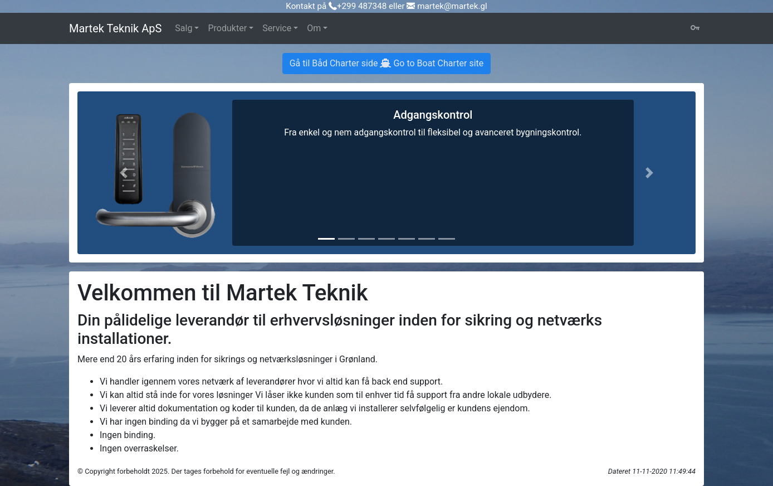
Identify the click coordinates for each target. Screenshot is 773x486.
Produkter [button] (227, 28)
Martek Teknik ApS (115, 28)
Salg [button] (183, 28)
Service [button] (276, 28)
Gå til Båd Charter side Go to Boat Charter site (387, 63)
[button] (123, 172)
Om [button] (314, 28)
